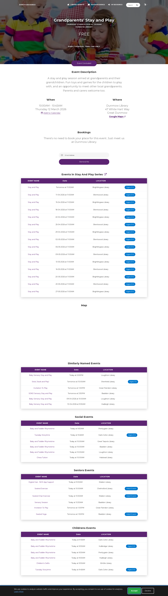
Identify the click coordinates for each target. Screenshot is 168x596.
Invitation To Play (40, 388)
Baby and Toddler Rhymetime (42, 429)
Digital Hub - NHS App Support (41, 482)
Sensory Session (41, 502)
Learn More (18, 592)
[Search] (131, 5)
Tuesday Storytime (42, 435)
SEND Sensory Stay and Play (40, 393)
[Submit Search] (138, 5)
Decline (148, 591)
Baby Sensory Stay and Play (40, 375)
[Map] (84, 332)
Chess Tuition (42, 457)
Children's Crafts (43, 563)
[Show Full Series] (105, 174)
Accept (134, 591)
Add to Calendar (51, 113)
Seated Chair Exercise (41, 496)
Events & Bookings (27, 5)
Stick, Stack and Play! (40, 382)
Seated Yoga (41, 514)
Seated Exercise (41, 488)
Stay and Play (33, 187)
